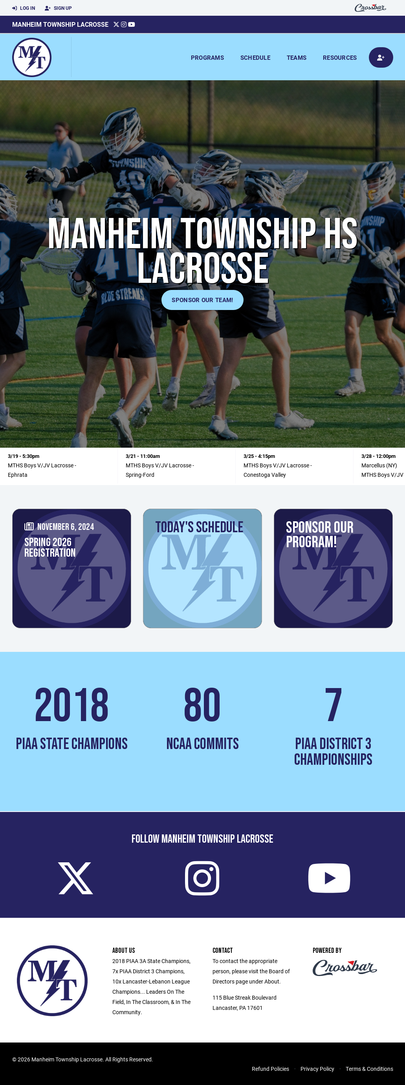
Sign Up (58, 8)
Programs (207, 57)
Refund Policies (270, 1068)
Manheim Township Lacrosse (60, 24)
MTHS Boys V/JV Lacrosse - (42, 465)
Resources (340, 57)
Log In (23, 8)
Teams (296, 57)
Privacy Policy (317, 1068)
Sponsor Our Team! (202, 300)
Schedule (255, 57)
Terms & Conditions (369, 1068)
